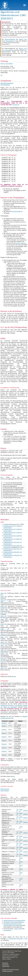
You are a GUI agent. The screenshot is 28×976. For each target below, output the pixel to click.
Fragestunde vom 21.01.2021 (12, 545)
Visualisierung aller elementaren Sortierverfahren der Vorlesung (13, 924)
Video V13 (4, 642)
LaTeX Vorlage (16, 211)
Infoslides (6, 524)
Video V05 (4, 606)
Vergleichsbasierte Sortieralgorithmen (14, 920)
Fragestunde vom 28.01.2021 (12, 549)
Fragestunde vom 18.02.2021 (12, 555)
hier (22, 52)
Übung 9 (4, 755)
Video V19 (4, 668)
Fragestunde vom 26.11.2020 (12, 532)
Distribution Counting (10, 922)
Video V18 (3, 661)
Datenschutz (5, 966)
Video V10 (5, 629)
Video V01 (3, 593)
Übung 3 (4, 733)
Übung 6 (4, 744)
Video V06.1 (4, 609)
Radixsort (21, 922)
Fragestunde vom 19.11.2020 (12, 529)
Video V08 (4, 619)
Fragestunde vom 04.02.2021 (12, 552)
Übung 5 (4, 740)
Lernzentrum (15, 104)
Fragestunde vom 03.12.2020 (12, 536)
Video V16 (4, 653)
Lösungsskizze (10, 41)
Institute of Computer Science (10, 969)
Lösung (25, 810)
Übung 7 (4, 748)
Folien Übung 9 (5, 790)
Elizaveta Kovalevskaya (7, 83)
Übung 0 (4, 723)
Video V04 (6, 601)
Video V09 (3, 624)
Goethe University (7, 971)
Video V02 (4, 596)
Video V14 (4, 645)
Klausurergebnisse (10, 39)
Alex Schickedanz (5, 85)
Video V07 (3, 616)
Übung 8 (4, 751)
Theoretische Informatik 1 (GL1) (18, 938)
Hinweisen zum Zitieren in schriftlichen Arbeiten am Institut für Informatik (14, 706)
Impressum (5, 964)
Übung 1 (4, 726)
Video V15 (3, 650)
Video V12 (4, 637)
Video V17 (3, 658)
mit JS (17, 810)
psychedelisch (7, 930)
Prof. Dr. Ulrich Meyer (7, 63)
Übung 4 (4, 737)
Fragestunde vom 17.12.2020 (12, 539)
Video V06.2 (4, 613)
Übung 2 (4, 729)
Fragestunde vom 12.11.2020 (12, 526)
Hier (2, 477)
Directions (5, 963)
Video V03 (3, 600)
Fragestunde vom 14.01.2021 (12, 542)
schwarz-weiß (18, 928)
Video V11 (3, 634)
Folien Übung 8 (5, 789)
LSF (1, 75)
